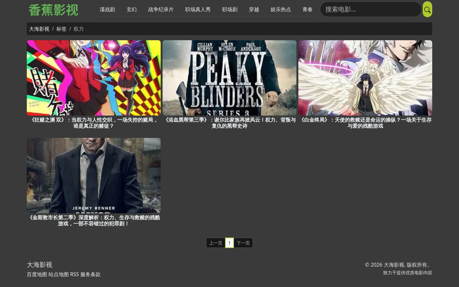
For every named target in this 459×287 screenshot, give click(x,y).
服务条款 (90, 274)
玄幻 (132, 9)
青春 (307, 9)
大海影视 (39, 28)
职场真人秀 (198, 9)
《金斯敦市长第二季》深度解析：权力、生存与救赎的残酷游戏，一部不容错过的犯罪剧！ (93, 220)
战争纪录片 (161, 9)
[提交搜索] (427, 9)
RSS (74, 274)
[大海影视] (54, 9)
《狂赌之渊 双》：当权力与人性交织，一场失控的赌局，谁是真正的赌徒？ (93, 122)
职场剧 (229, 9)
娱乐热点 (281, 9)
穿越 (254, 9)
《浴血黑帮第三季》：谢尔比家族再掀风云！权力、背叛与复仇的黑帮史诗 (229, 122)
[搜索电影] (371, 9)
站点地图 (58, 274)
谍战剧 (107, 9)
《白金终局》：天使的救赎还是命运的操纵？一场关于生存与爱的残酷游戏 (365, 122)
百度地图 (37, 274)
